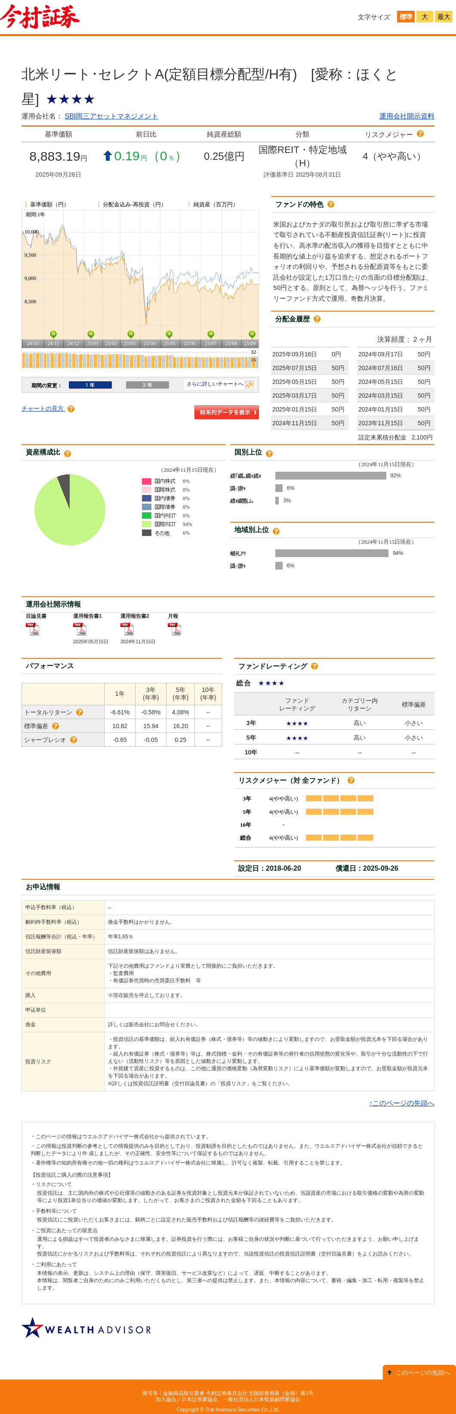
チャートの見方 (48, 408)
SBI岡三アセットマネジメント (111, 116)
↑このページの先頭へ (401, 1103)
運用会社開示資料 (406, 116)
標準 (406, 16)
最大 (444, 16)
